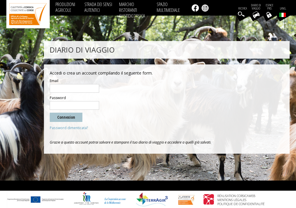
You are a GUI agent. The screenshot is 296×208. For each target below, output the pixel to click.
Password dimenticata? (69, 127)
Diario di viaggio (256, 6)
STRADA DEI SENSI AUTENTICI (98, 7)
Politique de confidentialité (240, 204)
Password (58, 98)
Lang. (282, 12)
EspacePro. (269, 6)
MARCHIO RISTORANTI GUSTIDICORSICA (132, 10)
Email (54, 81)
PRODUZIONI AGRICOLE (65, 7)
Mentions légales (231, 200)
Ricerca (242, 8)
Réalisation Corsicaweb (236, 196)
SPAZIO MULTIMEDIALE (168, 7)
